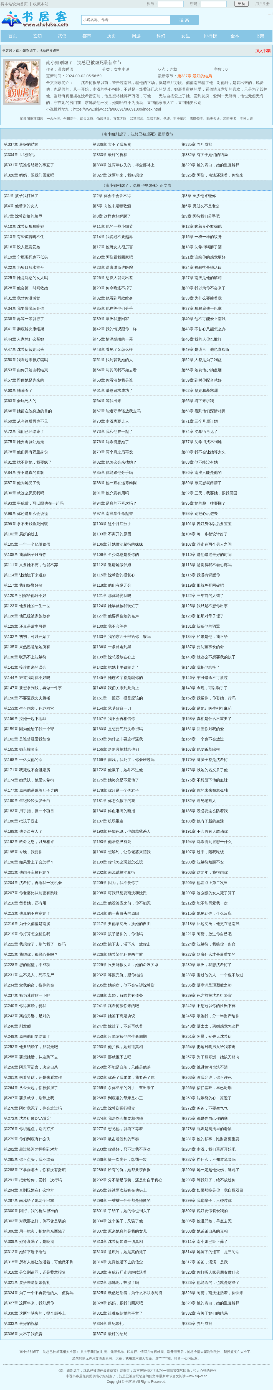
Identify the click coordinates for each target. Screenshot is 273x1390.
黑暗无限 (153, 119)
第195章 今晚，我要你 (23, 852)
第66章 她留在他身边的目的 (28, 411)
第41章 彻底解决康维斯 (24, 329)
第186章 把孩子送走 (21, 821)
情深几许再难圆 (152, 1352)
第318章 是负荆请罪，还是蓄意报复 (35, 1272)
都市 (86, 36)
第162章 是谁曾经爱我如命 (27, 739)
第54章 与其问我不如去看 (115, 370)
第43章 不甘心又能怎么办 (203, 329)
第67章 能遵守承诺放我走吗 (117, 411)
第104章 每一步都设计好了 (204, 534)
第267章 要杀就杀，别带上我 (29, 1098)
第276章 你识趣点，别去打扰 (29, 1128)
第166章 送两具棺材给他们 (116, 749)
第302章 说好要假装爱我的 (204, 1210)
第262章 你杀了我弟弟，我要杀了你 (124, 1077)
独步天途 (213, 119)
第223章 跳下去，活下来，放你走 (122, 944)
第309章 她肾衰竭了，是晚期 (29, 1241)
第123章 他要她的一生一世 (27, 606)
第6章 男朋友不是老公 (200, 206)
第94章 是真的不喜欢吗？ (115, 503)
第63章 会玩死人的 (20, 400)
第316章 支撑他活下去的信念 (118, 1262)
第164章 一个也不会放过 (202, 739)
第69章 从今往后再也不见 (26, 421)
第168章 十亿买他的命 (23, 759)
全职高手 (70, 119)
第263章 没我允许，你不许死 (206, 1077)
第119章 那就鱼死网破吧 (202, 585)
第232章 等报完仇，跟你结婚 (118, 975)
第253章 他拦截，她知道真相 (118, 1046)
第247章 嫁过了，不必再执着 (118, 1026)
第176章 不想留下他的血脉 (204, 780)
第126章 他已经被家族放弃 (27, 616)
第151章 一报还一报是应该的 (118, 698)
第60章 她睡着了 (18, 390)
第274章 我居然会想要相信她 (118, 1118)
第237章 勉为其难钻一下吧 (27, 995)
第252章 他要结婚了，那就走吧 (31, 1046)
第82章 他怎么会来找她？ (115, 462)
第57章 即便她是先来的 (24, 380)
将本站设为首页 (14, 4)
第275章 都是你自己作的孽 (204, 1118)
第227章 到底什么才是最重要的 (208, 954)
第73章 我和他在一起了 (113, 431)
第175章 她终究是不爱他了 (116, 780)
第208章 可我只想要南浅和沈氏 (120, 893)
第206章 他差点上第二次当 (204, 882)
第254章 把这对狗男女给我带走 (208, 1046)
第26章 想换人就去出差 (113, 277)
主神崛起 (179, 119)
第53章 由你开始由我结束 (26, 370)
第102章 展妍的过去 (21, 534)
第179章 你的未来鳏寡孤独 (204, 790)
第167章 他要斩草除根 (200, 749)
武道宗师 (136, 119)
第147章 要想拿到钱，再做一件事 (33, 688)
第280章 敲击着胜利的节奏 (116, 1139)
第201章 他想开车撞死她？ (27, 872)
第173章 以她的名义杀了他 (204, 770)
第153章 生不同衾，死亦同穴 (29, 708)
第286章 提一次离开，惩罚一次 (120, 1159)
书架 (259, 36)
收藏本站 (41, 4)
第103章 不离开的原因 (112, 534)
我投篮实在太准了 (237, 1352)
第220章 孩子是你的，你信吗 (118, 934)
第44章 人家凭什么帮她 (24, 339)
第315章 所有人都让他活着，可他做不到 (39, 1262)
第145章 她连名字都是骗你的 (118, 677)
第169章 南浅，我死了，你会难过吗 (124, 759)
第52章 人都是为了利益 (201, 359)
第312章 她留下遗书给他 (25, 1252)
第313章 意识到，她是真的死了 (120, 1252)
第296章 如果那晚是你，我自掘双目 (212, 1190)
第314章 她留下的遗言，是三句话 (210, 1252)
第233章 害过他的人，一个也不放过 (212, 975)
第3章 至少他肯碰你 (198, 195)
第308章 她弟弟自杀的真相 (204, 1231)
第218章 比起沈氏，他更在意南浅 (210, 923)
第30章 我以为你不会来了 (203, 288)
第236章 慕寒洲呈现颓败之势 (206, 985)
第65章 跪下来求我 (197, 400)
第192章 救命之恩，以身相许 (29, 841)
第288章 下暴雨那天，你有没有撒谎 (35, 1169)
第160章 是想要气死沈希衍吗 (118, 729)
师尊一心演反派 (186, 1358)
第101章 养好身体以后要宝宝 (206, 524)
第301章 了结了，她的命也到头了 (122, 1210)
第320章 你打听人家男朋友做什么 (210, 1272)
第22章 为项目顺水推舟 (24, 267)
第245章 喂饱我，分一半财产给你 (210, 1016)
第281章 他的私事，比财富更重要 (210, 1139)
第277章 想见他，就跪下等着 (118, 1128)
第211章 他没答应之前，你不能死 (122, 903)
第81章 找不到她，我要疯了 (28, 462)
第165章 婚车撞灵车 (21, 749)
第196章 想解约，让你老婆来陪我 (122, 852)
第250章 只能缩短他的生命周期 (120, 1036)
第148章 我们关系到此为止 (116, 688)
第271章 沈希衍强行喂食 (114, 1108)
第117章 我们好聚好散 (23, 585)
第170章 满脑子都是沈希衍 (204, 759)
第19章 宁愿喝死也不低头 (26, 257)
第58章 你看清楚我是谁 (113, 380)
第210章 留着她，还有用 (25, 903)
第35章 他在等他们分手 (113, 308)
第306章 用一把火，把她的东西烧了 (35, 1231)
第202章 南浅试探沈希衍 (114, 872)
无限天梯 (117, 1352)
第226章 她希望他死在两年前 (118, 954)
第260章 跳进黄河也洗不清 (204, 1067)
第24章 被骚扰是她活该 (201, 267)
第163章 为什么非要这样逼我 (118, 739)
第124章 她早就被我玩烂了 (116, 606)
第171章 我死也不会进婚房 (27, 770)
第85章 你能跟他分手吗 (113, 472)
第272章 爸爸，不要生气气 (204, 1108)
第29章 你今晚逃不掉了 (113, 288)
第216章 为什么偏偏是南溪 (27, 923)
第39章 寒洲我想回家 (111, 318)
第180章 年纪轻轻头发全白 (27, 800)
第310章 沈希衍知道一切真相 (118, 1241)
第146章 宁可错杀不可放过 (204, 677)
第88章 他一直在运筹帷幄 (115, 483)
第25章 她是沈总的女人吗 (26, 277)
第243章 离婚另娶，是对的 (27, 1016)
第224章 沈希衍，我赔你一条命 (208, 944)
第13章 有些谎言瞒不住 (24, 236)
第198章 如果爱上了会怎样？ (29, 862)
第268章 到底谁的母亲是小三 (118, 1098)
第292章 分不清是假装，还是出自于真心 (127, 1180)
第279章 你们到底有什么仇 (27, 1139)
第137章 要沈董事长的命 (202, 647)
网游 (136, 36)
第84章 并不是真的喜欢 (24, 472)
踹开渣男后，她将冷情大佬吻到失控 (193, 1352)
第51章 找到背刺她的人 (113, 359)
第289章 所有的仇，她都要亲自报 (122, 1169)
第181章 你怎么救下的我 (114, 800)
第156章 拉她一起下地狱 (25, 718)
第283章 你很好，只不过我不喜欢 (122, 1149)
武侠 (62, 36)
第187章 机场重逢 (108, 821)
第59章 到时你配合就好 (201, 380)
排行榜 (210, 36)
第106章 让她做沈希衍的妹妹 (118, 544)
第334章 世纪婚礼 (19, 154)
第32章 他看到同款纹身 (113, 298)
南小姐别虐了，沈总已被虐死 (37, 51)
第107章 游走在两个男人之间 (206, 544)
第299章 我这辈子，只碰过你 (206, 1200)
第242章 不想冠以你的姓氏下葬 (208, 1005)
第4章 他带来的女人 (21, 206)
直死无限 (120, 119)
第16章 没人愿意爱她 (22, 247)
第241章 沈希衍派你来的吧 (116, 1005)
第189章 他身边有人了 (23, 831)
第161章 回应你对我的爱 (202, 729)
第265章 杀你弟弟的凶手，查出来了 (124, 1087)
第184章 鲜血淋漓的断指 (114, 811)
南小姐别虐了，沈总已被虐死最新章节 (88, 1371)
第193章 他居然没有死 (112, 841)
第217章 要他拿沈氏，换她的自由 (122, 923)
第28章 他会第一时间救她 (26, 288)
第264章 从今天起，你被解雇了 (31, 1087)
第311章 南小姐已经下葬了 (204, 1241)
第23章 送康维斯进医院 (113, 267)
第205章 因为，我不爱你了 (116, 882)
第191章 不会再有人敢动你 (204, 831)
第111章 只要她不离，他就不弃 (31, 565)
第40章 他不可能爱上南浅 (203, 318)
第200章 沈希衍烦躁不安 (202, 862)
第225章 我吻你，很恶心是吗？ (31, 954)
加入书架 (263, 50)
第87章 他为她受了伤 (22, 483)
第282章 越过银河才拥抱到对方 (31, 1149)
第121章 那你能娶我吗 (112, 595)
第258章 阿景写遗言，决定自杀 (31, 1067)
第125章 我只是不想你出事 (204, 606)
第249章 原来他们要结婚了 (27, 1036)
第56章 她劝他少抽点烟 (201, 370)
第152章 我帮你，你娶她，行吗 (208, 698)
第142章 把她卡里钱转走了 (116, 667)
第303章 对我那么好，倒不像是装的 (35, 1221)
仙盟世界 (103, 119)
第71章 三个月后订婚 (199, 421)
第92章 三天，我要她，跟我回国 (209, 493)
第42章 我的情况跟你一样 (115, 329)
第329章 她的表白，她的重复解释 (210, 165)
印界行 (132, 1352)
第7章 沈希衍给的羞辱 (23, 216)
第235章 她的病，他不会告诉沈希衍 (124, 985)
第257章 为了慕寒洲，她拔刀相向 (210, 1057)
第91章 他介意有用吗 (111, 493)
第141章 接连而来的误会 (25, 667)
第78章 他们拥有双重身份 (26, 452)
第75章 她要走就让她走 (24, 442)
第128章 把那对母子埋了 (202, 616)
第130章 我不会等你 (110, 626)
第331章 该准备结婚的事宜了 (29, 165)
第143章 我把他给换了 (200, 667)
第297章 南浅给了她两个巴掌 (29, 1200)
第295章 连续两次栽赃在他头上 (120, 1190)
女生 (185, 36)
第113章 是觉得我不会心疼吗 (206, 565)
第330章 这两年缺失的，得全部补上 (124, 165)
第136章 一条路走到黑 (112, 647)
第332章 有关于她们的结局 (204, 154)
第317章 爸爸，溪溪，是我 (204, 1262)
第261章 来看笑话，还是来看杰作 (33, 1077)
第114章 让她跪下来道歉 (25, 575)
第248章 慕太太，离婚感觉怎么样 (210, 1026)
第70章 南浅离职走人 (111, 421)
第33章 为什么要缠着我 (201, 298)
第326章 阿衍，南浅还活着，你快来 (212, 175)
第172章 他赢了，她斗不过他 (118, 770)
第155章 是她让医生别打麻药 (206, 708)
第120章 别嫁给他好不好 (25, 595)
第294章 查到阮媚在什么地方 (29, 1190)
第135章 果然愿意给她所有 (27, 647)
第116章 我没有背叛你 (200, 575)
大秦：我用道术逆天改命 (133, 1358)
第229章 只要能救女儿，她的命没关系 (125, 964)
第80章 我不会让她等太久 (203, 452)
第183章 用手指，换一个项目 (29, 811)
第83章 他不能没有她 (199, 462)
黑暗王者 (229, 119)
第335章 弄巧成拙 (196, 144)
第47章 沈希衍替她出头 (24, 349)
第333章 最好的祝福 (110, 154)
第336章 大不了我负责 (112, 144)
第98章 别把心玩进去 (199, 513)
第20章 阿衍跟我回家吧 (113, 257)
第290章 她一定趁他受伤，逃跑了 (210, 1169)
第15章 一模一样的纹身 (201, 236)
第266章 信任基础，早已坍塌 (206, 1087)
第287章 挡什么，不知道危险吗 (208, 1159)
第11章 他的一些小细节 (113, 226)
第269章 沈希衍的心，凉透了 (206, 1098)
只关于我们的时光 (93, 1352)
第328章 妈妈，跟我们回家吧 (29, 175)
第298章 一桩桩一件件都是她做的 (122, 1200)
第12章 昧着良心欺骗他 (201, 226)
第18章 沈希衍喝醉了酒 (201, 247)
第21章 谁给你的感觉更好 (203, 257)
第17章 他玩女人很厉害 (113, 247)
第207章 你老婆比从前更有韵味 (31, 893)
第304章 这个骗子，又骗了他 (118, 1221)
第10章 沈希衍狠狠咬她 (24, 226)
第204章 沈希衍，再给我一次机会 (33, 882)
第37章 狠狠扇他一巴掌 (201, 308)
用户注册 (262, 4)
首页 (12, 36)
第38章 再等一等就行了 (24, 318)
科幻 (160, 36)
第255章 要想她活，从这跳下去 (31, 1057)
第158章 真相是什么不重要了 (206, 718)
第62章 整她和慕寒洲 (199, 390)
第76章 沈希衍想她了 (111, 442)
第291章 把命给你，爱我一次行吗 (33, 1180)
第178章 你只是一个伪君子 (116, 790)
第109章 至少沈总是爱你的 (116, 554)
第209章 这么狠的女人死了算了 (208, 893)
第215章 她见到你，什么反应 (206, 913)
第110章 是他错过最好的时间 (206, 554)
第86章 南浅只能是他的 (201, 472)
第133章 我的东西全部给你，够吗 (122, 636)
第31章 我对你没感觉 (22, 298)
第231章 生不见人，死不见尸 (29, 975)
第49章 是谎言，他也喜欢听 (205, 349)
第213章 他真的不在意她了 (27, 913)
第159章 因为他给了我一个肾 (29, 729)
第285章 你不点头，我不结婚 (29, 1159)
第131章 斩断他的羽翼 (200, 626)
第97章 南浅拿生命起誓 (113, 513)
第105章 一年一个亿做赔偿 (27, 544)
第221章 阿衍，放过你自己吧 (206, 934)
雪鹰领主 (196, 119)
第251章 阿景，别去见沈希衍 (206, 1036)
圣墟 (166, 119)
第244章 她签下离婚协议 (114, 1016)
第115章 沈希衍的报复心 (114, 575)
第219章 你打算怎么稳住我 (27, 934)
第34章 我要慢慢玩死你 (24, 308)
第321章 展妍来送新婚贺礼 (27, 1282)
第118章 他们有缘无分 (112, 585)
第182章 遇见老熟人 (198, 800)
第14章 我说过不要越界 (113, 236)
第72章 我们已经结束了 (24, 431)
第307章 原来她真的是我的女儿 (120, 1231)
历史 (111, 36)
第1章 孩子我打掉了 (21, 195)
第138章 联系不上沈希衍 (25, 657)
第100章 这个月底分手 (112, 524)
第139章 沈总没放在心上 (114, 657)
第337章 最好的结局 (194, 76)
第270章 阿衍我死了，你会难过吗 (33, 1108)
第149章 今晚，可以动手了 (204, 688)
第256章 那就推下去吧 (112, 1057)
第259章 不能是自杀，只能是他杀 (122, 1067)
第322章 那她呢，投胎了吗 (116, 1282)
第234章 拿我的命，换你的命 (29, 985)
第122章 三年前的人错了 (202, 595)
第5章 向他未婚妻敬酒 (112, 206)
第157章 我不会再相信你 (114, 718)
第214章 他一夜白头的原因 (116, 913)
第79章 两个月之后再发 (113, 452)
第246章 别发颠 (17, 1026)
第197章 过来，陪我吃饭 (202, 852)
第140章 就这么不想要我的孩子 (208, 657)
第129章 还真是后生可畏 (25, 626)
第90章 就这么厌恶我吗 (24, 493)
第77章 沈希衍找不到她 (201, 442)
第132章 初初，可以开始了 (27, 636)
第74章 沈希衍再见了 (199, 431)
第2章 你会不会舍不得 (112, 195)
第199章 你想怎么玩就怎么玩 (118, 862)
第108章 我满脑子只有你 (25, 554)
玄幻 (37, 36)
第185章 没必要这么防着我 (204, 811)
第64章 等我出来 (107, 400)
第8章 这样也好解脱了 (112, 216)
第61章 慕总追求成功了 (113, 390)
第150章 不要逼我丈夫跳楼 (27, 698)
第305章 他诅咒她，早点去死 (206, 1221)
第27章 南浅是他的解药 (201, 277)
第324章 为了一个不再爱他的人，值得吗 (39, 1293)
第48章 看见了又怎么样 (113, 349)
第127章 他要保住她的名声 (116, 616)
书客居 (35, 19)
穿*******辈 (163, 1358)
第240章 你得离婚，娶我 (25, 1005)
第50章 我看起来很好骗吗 (26, 359)
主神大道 (246, 119)
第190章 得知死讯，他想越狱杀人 (122, 831)
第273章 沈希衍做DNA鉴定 (27, 1118)
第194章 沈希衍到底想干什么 (206, 841)
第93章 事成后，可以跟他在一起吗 (34, 503)
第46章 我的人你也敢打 (201, 339)
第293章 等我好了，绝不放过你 (208, 1180)
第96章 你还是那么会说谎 (26, 513)
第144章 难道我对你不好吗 (27, 677)
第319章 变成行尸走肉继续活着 (120, 1272)
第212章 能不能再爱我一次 (204, 903)
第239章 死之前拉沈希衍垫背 (206, 995)
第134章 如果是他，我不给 (204, 636)
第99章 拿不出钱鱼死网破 (26, 524)
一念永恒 (53, 119)
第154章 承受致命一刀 (112, 708)
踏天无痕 (86, 119)
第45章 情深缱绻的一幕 (113, 339)
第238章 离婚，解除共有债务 (118, 995)
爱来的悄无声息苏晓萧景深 (92, 1358)
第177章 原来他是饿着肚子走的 (31, 790)
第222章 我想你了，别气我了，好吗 (35, 944)
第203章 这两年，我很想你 (204, 872)
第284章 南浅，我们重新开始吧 (208, 1149)
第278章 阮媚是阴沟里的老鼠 (206, 1128)
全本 (235, 36)
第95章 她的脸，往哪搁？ (203, 503)
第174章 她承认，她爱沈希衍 (29, 780)
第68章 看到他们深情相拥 (203, 411)
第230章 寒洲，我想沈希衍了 (206, 964)
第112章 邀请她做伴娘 (112, 565)
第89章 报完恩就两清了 (201, 483)
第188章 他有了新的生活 (202, 821)
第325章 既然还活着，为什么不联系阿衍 (127, 1293)
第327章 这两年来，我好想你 (118, 175)
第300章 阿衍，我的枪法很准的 (31, 1210)
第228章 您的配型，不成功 (27, 964)
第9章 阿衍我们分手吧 (200, 216)
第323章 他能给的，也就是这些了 (210, 1282)
